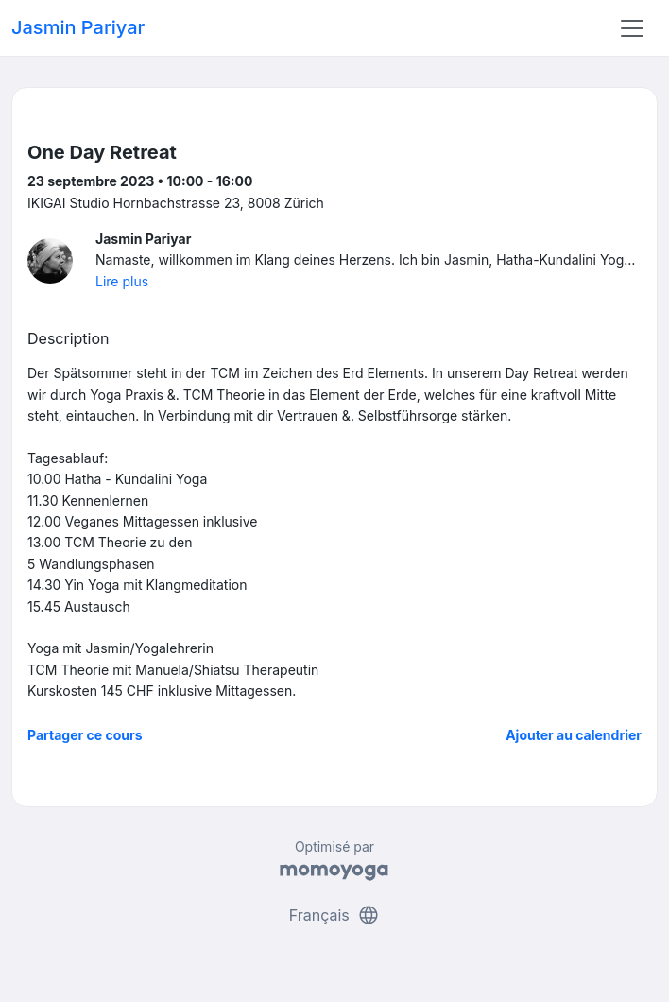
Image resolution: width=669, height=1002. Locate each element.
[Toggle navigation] (632, 28)
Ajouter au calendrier (574, 735)
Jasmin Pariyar (78, 27)
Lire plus (121, 281)
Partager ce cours (85, 735)
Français (335, 915)
